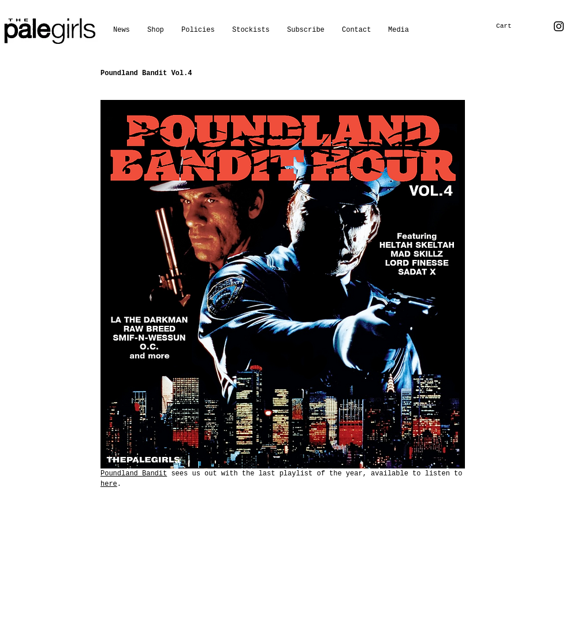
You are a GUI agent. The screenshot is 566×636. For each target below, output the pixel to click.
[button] (398, 30)
